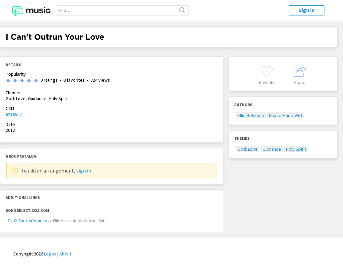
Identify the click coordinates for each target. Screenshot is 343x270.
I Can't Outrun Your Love (29, 220)
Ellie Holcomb (251, 115)
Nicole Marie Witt (285, 115)
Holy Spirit (296, 149)
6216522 (14, 114)
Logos (50, 254)
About (65, 254)
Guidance (271, 149)
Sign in (306, 10)
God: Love (247, 149)
